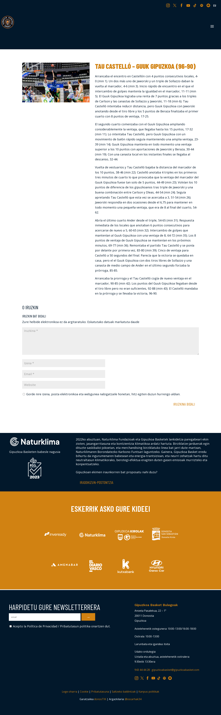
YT (188, 5)
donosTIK (100, 699)
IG (169, 5)
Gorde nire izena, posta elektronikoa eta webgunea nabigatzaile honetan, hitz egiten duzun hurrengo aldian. (103, 394)
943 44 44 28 (142, 670)
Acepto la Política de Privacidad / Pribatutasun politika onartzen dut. (60, 626)
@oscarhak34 (133, 699)
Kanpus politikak (148, 691)
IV (209, 5)
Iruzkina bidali (184, 404)
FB (182, 5)
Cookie (84, 691)
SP (201, 5)
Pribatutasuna (100, 691)
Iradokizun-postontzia (96, 482)
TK (195, 5)
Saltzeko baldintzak (124, 691)
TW (175, 5)
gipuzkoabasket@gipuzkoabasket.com (175, 670)
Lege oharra (69, 691)
